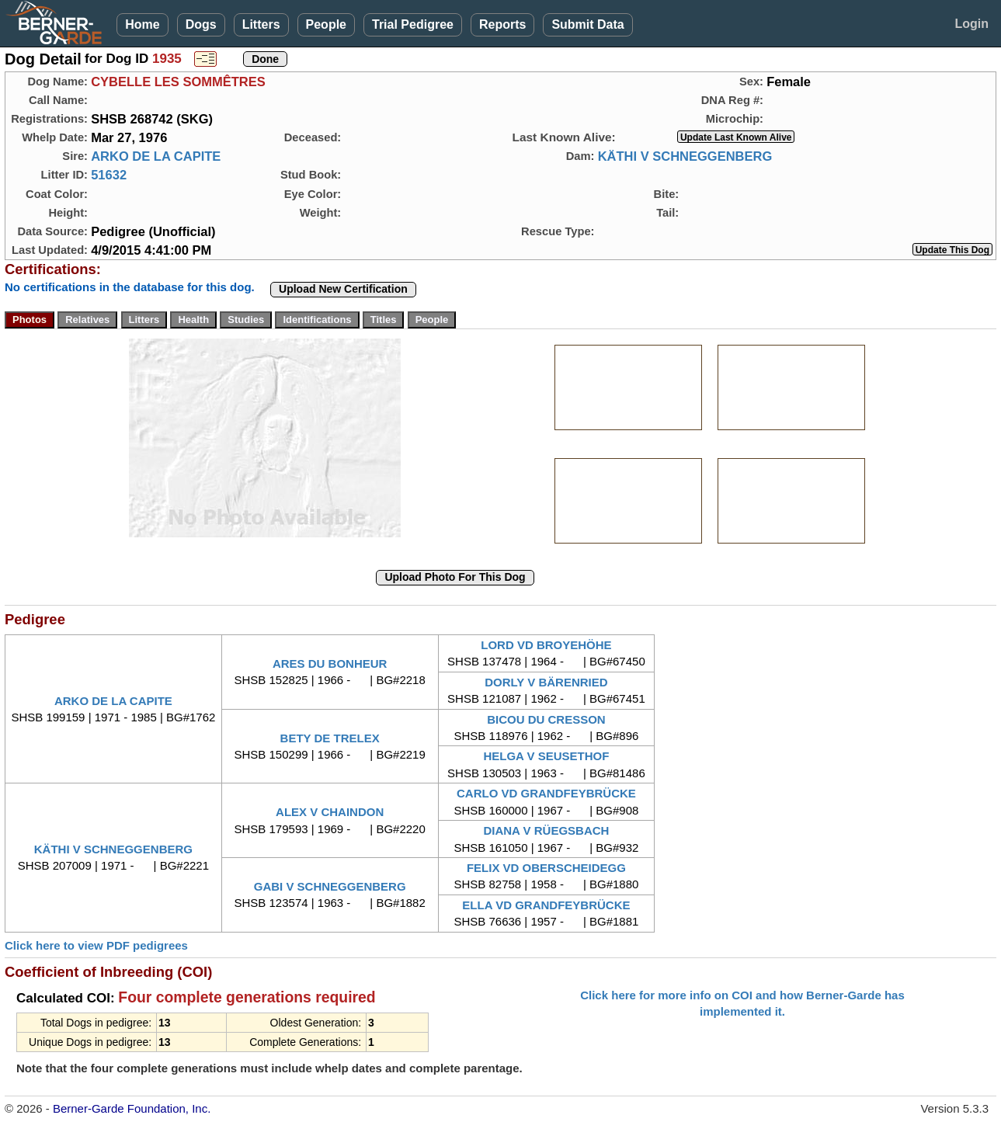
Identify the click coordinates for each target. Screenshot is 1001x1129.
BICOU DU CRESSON (546, 719)
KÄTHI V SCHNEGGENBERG (685, 156)
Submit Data (587, 24)
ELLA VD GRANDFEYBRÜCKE (546, 905)
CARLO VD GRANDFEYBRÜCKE (546, 793)
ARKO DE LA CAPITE (156, 156)
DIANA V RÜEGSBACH (546, 830)
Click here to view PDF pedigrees (96, 945)
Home (142, 24)
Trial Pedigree (413, 24)
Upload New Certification (343, 289)
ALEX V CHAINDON (330, 811)
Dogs (201, 24)
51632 (109, 175)
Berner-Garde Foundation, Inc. (131, 1108)
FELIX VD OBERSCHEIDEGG (546, 867)
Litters (261, 24)
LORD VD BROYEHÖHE (546, 644)
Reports (502, 24)
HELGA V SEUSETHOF (546, 756)
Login (971, 23)
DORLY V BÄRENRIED (546, 682)
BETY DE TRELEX (330, 738)
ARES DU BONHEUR (330, 663)
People (326, 24)
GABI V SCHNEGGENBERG (330, 886)
